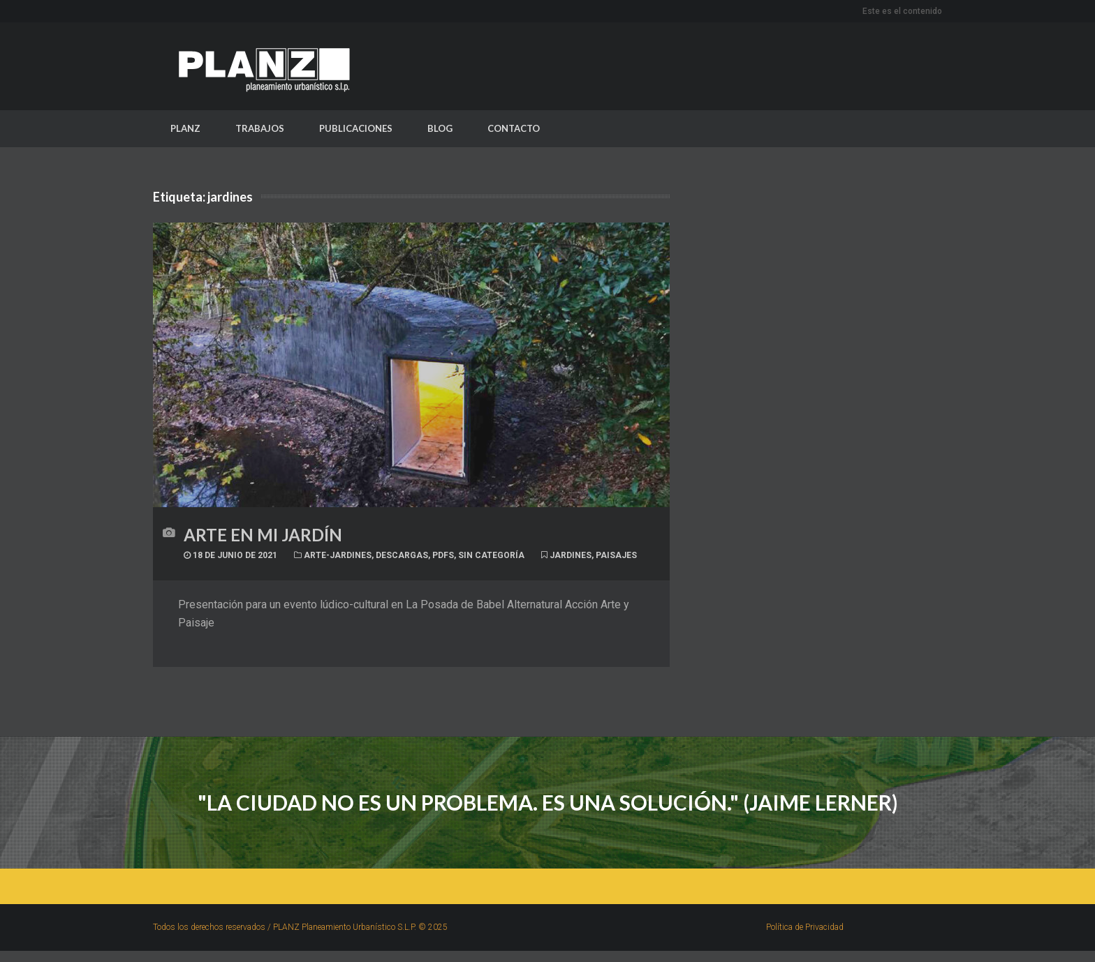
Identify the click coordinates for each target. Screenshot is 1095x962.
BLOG (440, 130)
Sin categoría (491, 558)
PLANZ (185, 130)
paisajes (616, 558)
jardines (570, 558)
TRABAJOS (259, 130)
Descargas (402, 558)
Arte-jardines (338, 558)
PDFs (443, 558)
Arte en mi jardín (263, 537)
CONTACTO (513, 130)
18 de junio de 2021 (230, 558)
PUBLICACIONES (355, 130)
